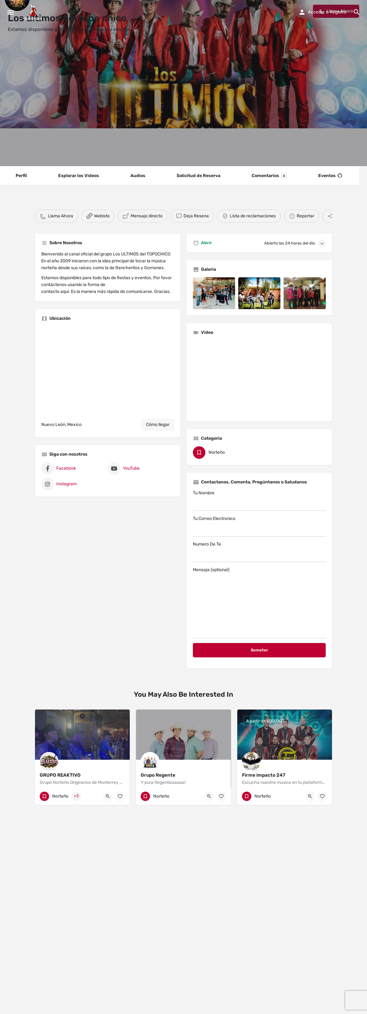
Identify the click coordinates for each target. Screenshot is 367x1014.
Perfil (21, 175)
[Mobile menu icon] (10, 12)
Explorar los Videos (78, 175)
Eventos (330, 176)
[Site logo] (33, 12)
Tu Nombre (259, 500)
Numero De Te (259, 552)
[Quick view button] (108, 796)
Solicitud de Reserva (198, 175)
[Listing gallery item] (214, 293)
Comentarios (269, 176)
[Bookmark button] (120, 796)
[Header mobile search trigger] (357, 12)
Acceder (316, 12)
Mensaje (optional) (259, 602)
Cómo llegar (157, 424)
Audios (137, 175)
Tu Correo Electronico (259, 526)
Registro (338, 12)
